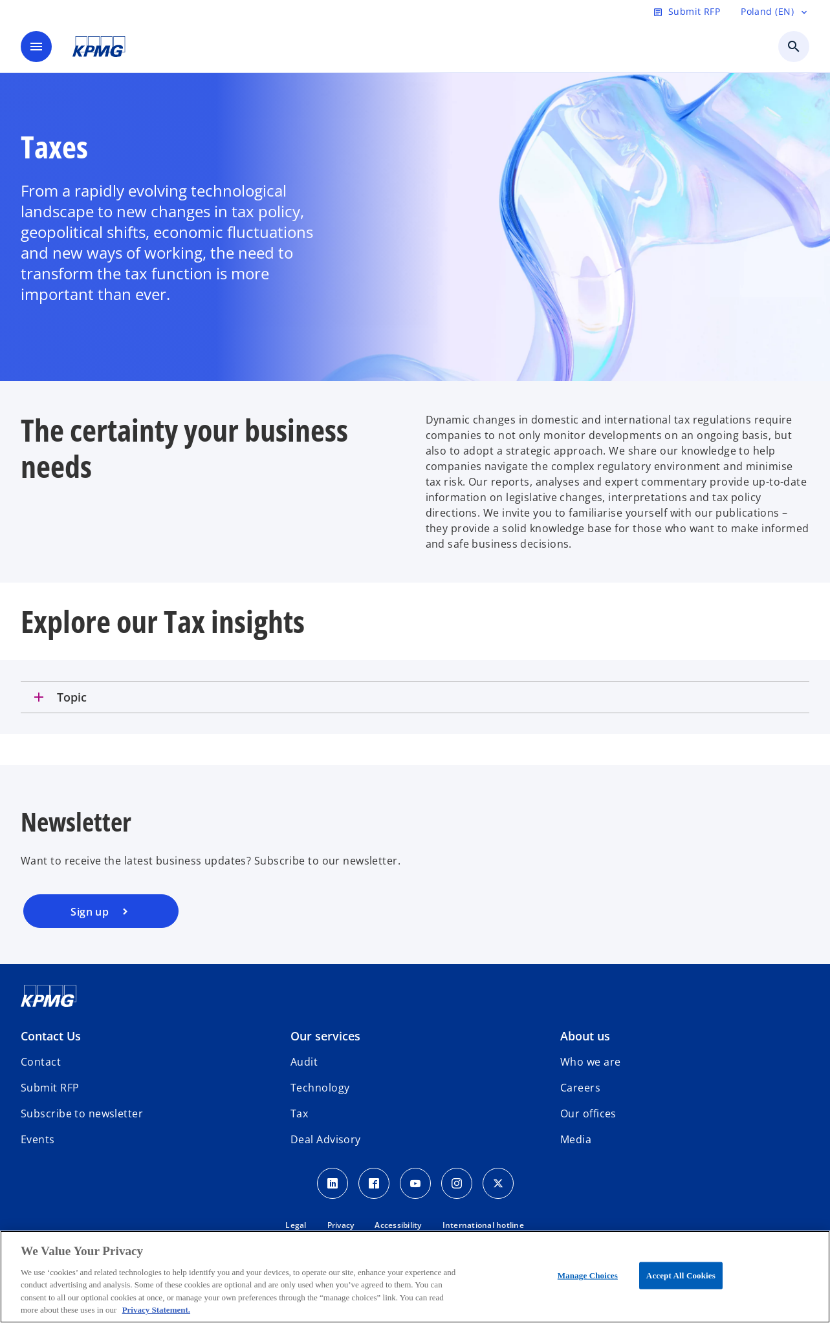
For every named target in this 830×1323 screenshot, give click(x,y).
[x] (498, 1183)
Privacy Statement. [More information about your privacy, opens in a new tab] (156, 1310)
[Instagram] (456, 1183)
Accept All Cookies (680, 1275)
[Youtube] (415, 1183)
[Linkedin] (332, 1183)
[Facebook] (373, 1183)
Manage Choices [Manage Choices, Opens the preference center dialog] (588, 1275)
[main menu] (36, 46)
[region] (415, 1277)
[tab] (415, 697)
